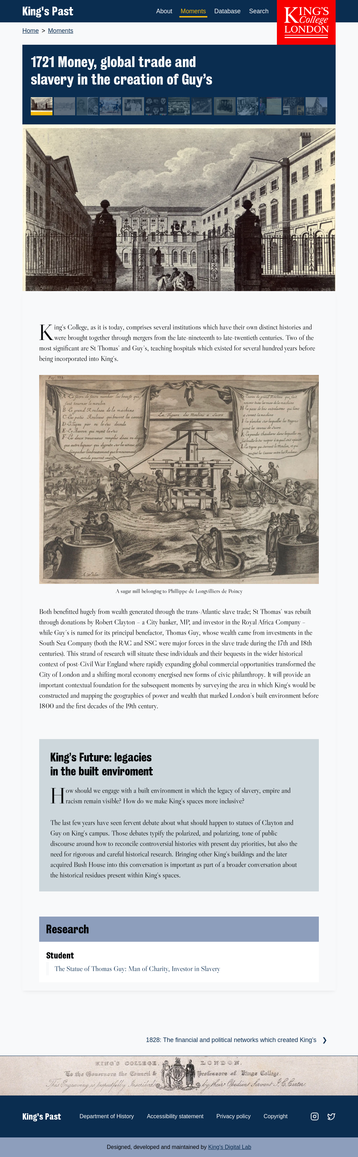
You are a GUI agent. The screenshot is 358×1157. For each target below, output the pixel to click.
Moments (193, 11)
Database (227, 11)
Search (258, 11)
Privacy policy (233, 1116)
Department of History (106, 1116)
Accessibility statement (175, 1116)
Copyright (275, 1116)
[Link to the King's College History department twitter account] (331, 1116)
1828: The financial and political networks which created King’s (231, 1039)
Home (30, 30)
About (164, 11)
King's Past (47, 11)
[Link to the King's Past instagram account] (314, 1116)
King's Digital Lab (229, 1147)
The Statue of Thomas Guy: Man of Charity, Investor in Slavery (137, 968)
